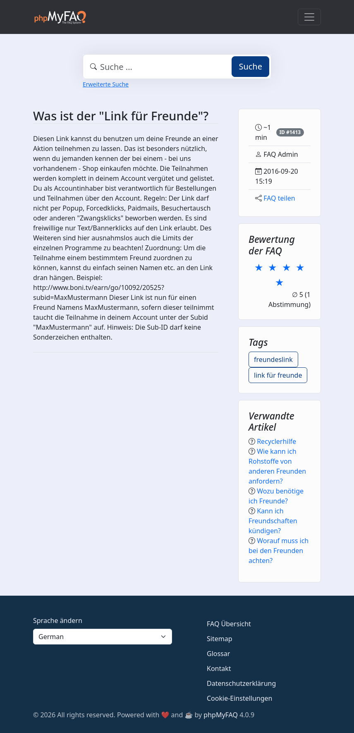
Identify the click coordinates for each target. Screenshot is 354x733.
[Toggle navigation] (309, 17)
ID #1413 (290, 132)
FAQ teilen (279, 198)
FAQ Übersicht (229, 623)
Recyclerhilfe (276, 441)
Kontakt (219, 668)
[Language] (102, 636)
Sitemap (219, 638)
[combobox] (177, 66)
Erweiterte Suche (106, 84)
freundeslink (273, 359)
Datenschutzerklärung (241, 683)
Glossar (218, 653)
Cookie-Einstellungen (239, 698)
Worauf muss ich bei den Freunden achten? (279, 550)
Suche (250, 66)
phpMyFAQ (220, 714)
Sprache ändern (57, 620)
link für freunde (278, 375)
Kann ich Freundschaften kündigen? (273, 520)
